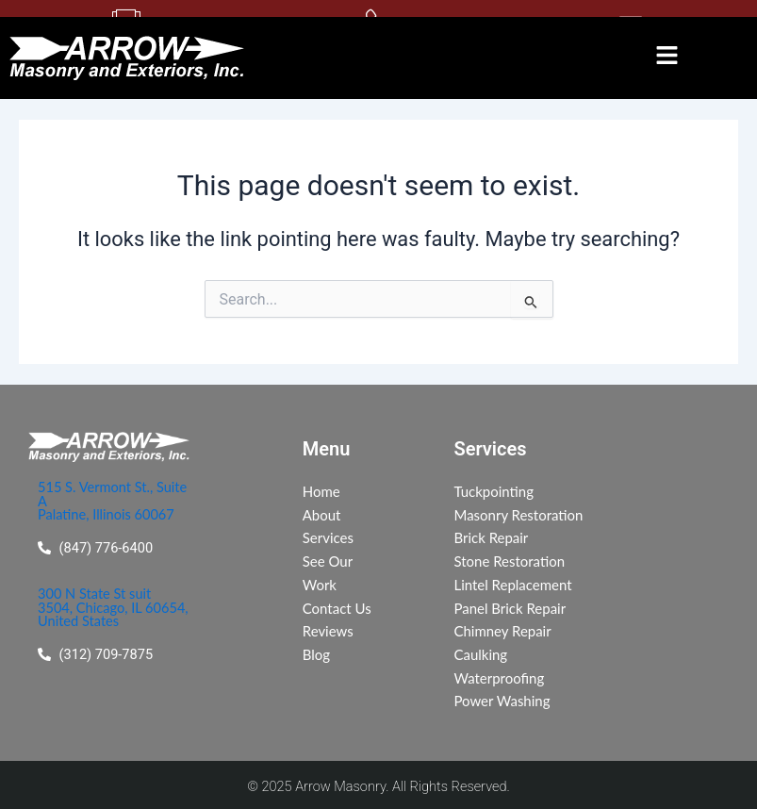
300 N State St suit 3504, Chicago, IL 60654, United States (113, 610)
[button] (667, 57)
